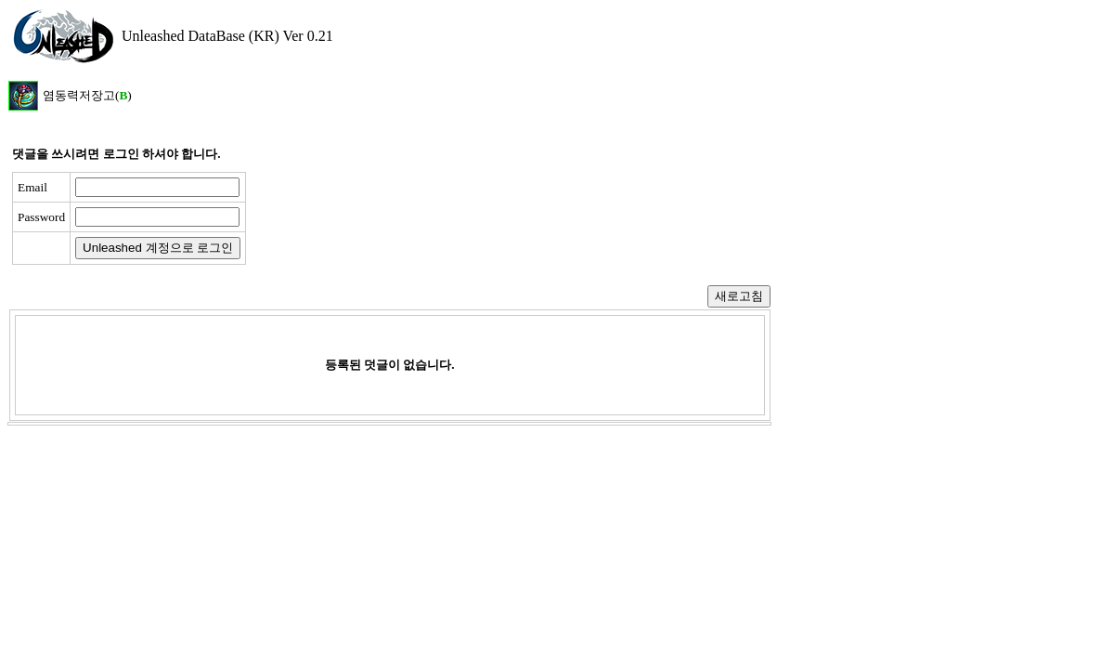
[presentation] (396, 218)
